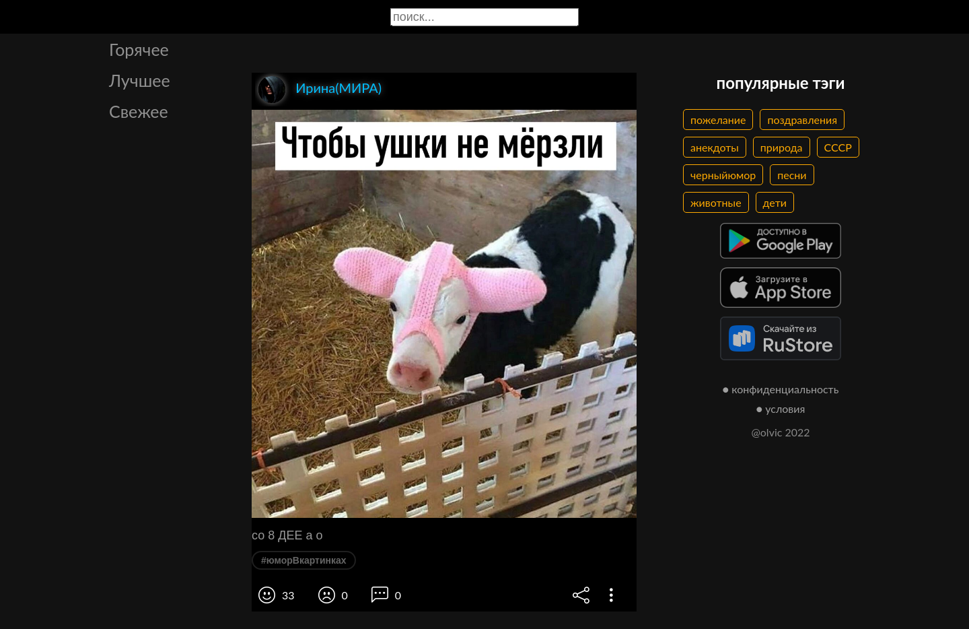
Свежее (138, 111)
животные (716, 202)
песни (791, 174)
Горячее (139, 49)
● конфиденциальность (781, 389)
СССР (838, 147)
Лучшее (139, 80)
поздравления (802, 119)
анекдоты (714, 147)
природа (781, 147)
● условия (780, 408)
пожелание (718, 119)
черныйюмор (723, 174)
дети (775, 202)
